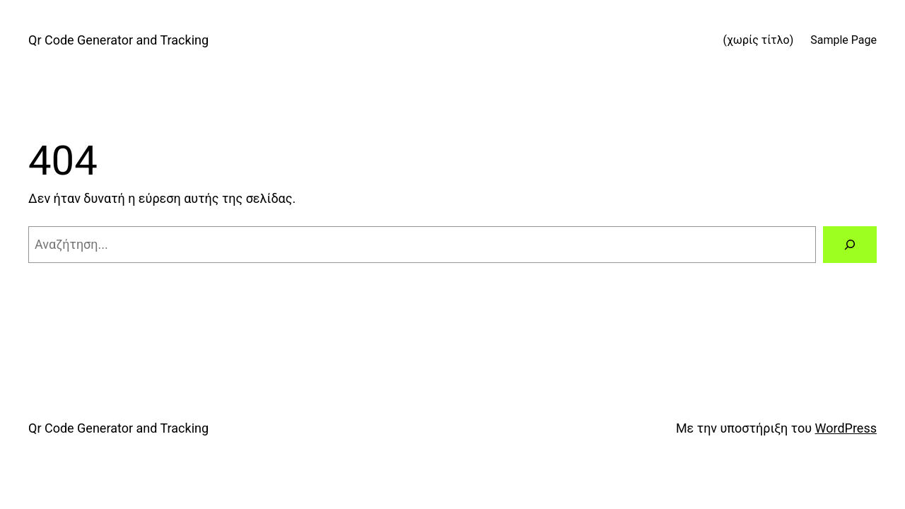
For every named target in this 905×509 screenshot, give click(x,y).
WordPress (846, 428)
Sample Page (843, 40)
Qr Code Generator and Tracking (118, 40)
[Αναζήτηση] (850, 244)
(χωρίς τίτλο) (758, 40)
